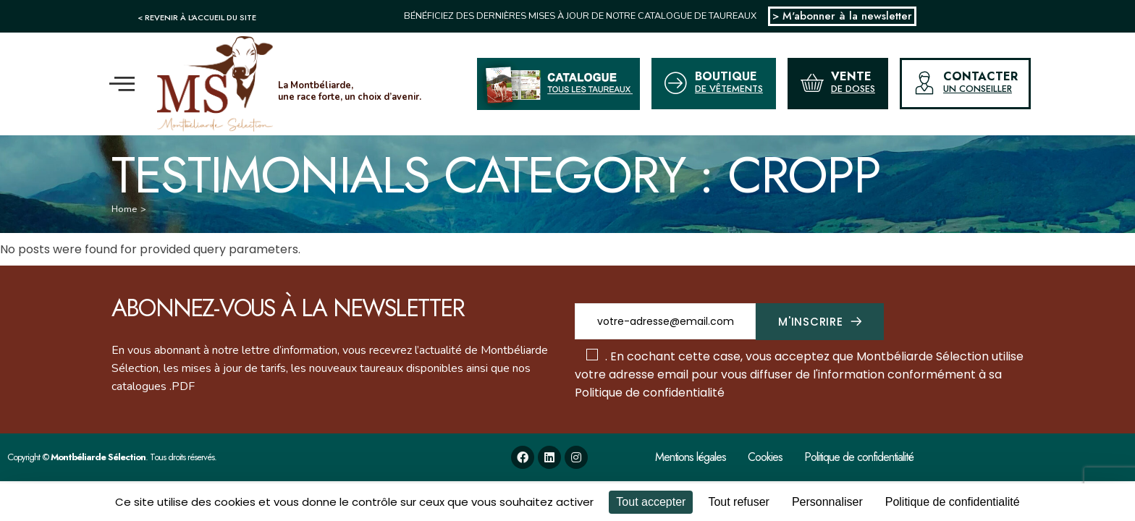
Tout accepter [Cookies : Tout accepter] (650, 502)
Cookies (765, 457)
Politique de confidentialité (650, 392)
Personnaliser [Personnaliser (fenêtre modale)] (827, 502)
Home (124, 209)
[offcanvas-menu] (122, 83)
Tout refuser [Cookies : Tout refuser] (738, 502)
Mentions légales (690, 457)
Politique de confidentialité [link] (952, 502)
